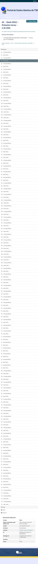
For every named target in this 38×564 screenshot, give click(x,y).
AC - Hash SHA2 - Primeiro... (11, 17)
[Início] (1, 15)
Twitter (3, 510)
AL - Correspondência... (6, 69)
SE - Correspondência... (6, 473)
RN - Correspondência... (6, 370)
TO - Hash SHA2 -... (5, 493)
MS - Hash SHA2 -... (5, 237)
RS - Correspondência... (6, 387)
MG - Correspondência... (6, 251)
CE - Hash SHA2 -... (5, 140)
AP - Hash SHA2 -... (5, 89)
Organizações (8, 15)
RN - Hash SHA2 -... (5, 373)
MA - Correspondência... (6, 200)
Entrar (34, 1)
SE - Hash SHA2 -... (5, 476)
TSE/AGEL (17, 15)
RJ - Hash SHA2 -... (5, 356)
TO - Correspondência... (6, 490)
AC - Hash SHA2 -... (5, 55)
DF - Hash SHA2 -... (5, 157)
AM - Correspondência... (6, 103)
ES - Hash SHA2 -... (5, 168)
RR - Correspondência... (6, 422)
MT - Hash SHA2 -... (5, 220)
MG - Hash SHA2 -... (5, 254)
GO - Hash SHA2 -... (5, 186)
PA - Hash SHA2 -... (5, 271)
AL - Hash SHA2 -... (5, 72)
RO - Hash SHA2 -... (5, 407)
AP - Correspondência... (6, 86)
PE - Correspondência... (6, 319)
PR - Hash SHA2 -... (5, 305)
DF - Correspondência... (6, 154)
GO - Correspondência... (6, 183)
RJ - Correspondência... (6, 353)
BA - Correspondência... (6, 120)
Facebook (4, 512)
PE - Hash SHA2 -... (5, 322)
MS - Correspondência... (6, 234)
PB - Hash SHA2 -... (5, 288)
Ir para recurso (31, 21)
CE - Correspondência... (6, 137)
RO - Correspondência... (6, 405)
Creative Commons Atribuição (26, 530)
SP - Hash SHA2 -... (5, 459)
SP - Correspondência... (6, 456)
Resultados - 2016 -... (28, 15)
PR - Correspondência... (6, 302)
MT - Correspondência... (6, 217)
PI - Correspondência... (6, 336)
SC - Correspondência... (6, 439)
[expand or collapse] (36, 4)
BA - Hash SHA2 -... (5, 123)
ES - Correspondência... (6, 166)
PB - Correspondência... (6, 285)
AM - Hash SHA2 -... (5, 106)
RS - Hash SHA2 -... (5, 390)
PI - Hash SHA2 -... (5, 339)
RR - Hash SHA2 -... (5, 424)
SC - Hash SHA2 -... (5, 441)
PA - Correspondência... (6, 268)
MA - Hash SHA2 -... (5, 203)
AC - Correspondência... (6, 52)
